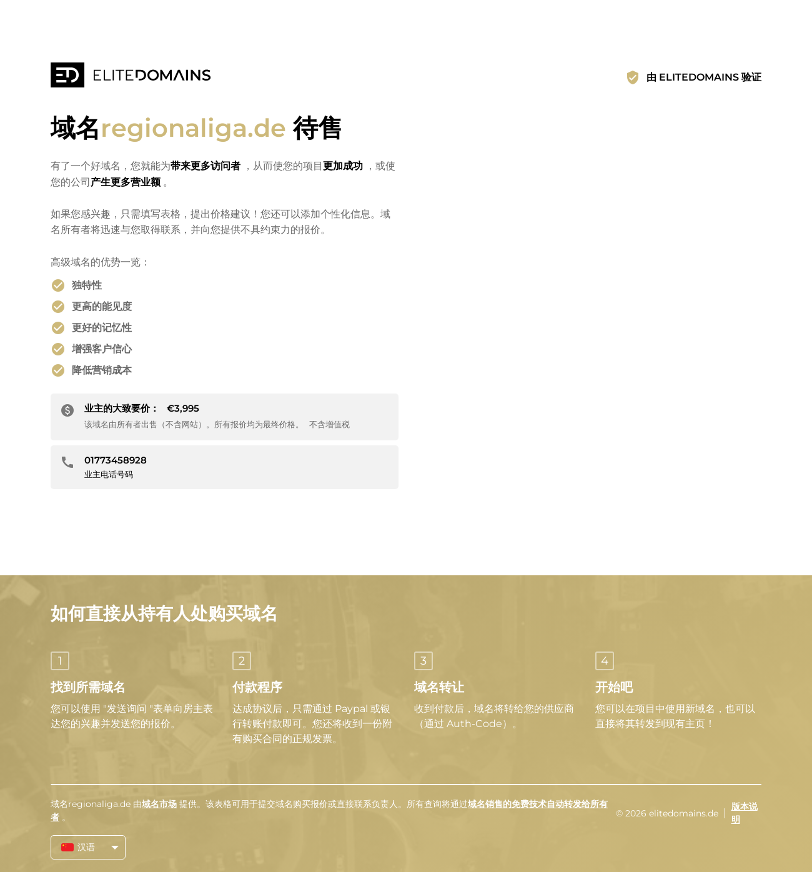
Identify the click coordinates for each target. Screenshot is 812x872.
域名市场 (159, 804)
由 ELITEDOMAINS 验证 (703, 77)
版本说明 (744, 813)
